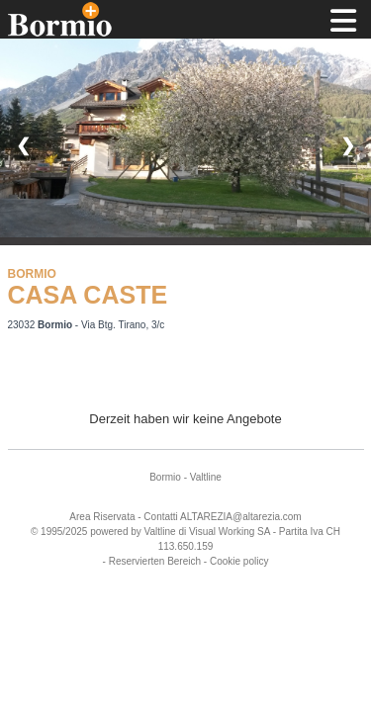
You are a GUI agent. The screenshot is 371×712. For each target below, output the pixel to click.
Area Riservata (102, 516)
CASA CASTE (88, 295)
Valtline (206, 477)
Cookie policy (239, 561)
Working (237, 531)
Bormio (165, 477)
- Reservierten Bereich (152, 561)
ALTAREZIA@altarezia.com (241, 516)
